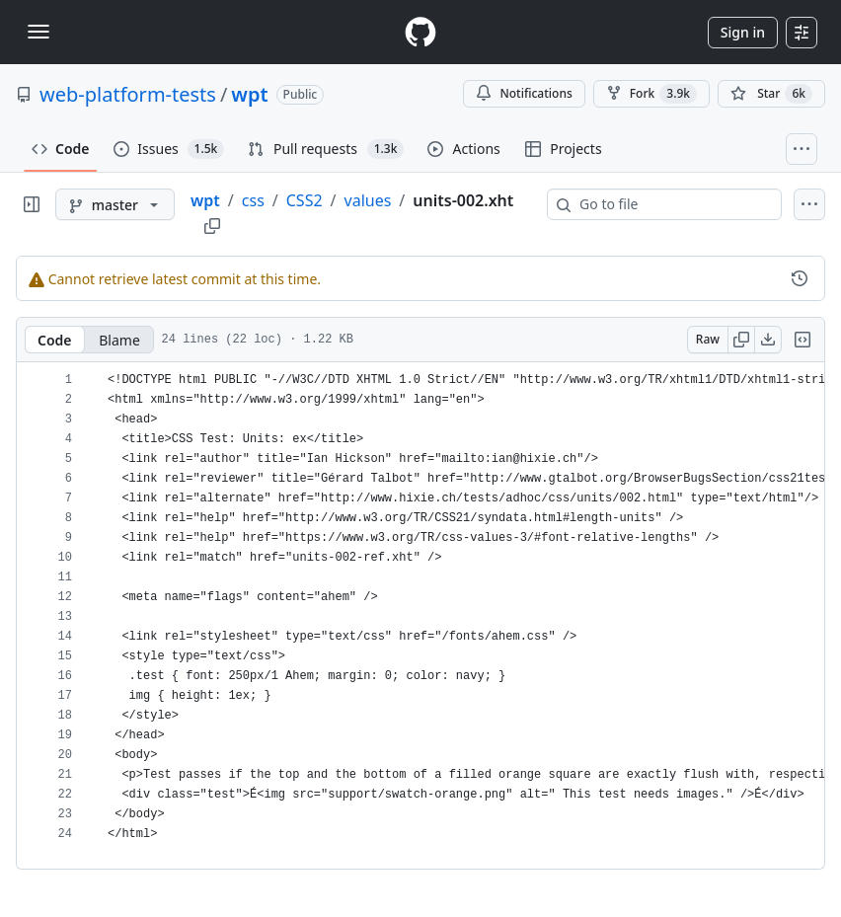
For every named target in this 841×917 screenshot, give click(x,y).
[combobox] (672, 204)
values (368, 200)
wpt (249, 94)
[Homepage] (420, 32)
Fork (651, 94)
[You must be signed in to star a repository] (771, 94)
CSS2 (304, 200)
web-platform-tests (127, 94)
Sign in (743, 32)
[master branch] (115, 204)
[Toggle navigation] (38, 31)
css (253, 200)
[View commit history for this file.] (799, 278)
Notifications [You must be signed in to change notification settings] (524, 93)
